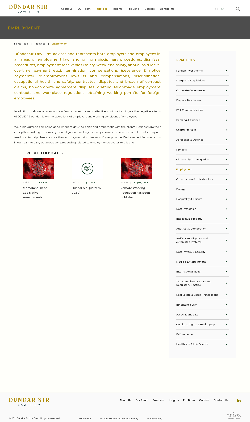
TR (216, 9)
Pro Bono (133, 9)
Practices (101, 9)
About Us (67, 9)
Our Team (84, 9)
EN (222, 9)
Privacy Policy (154, 418)
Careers (149, 9)
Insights (118, 9)
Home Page (21, 43)
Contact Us (167, 9)
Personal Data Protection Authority (119, 418)
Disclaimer (85, 418)
